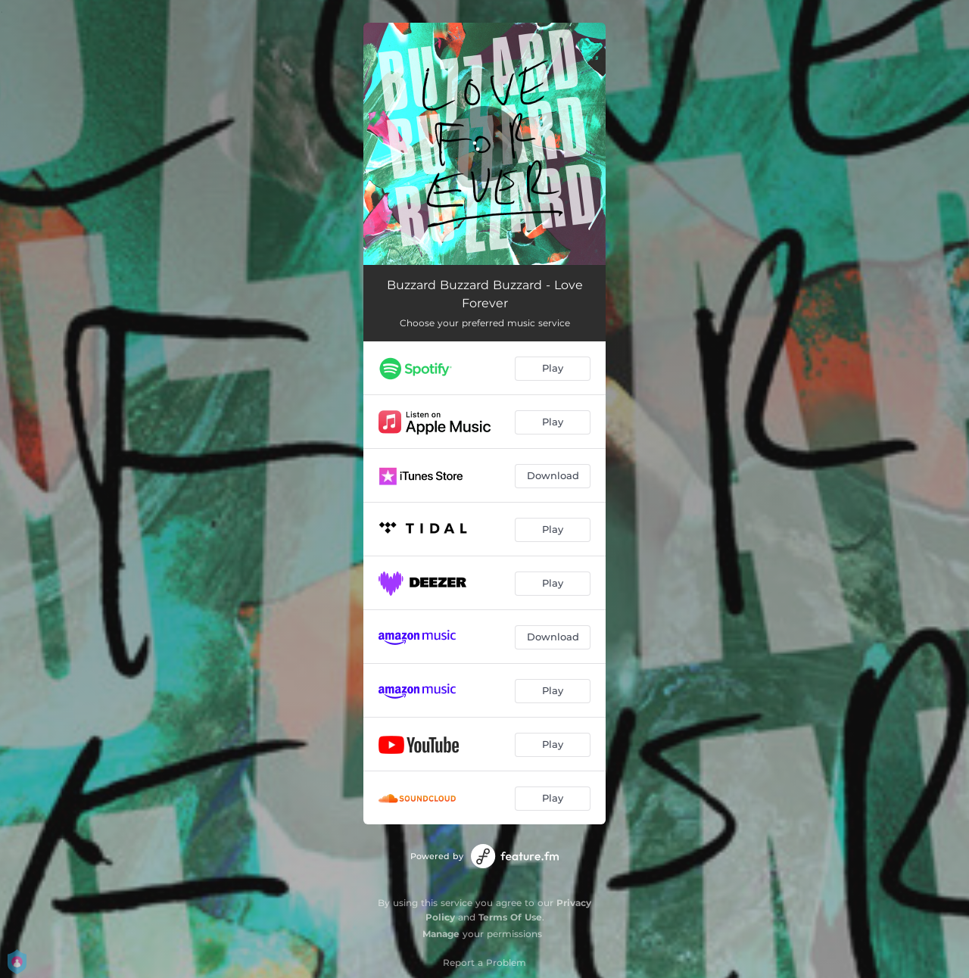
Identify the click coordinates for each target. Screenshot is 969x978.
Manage (441, 933)
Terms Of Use (510, 917)
